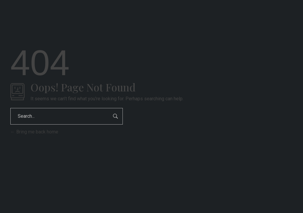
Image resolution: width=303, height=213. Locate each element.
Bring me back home (34, 132)
